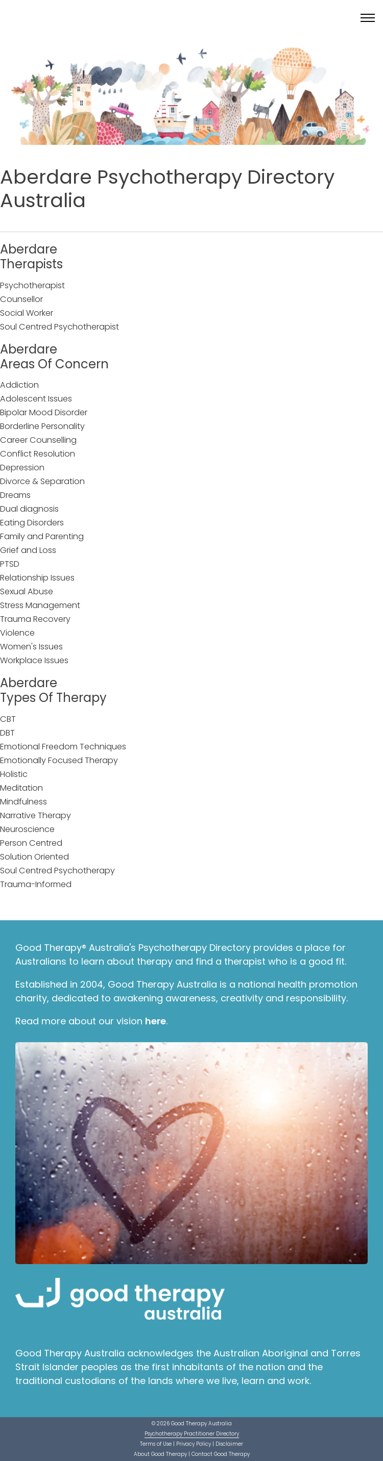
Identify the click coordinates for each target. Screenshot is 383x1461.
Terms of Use (156, 1444)
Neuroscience (27, 829)
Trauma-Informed (35, 884)
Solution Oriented (34, 857)
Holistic (14, 774)
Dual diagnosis (29, 509)
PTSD (9, 564)
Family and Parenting (42, 536)
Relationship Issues (37, 578)
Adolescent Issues (36, 399)
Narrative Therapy (35, 815)
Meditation (21, 788)
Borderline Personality (42, 426)
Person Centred (31, 843)
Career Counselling (38, 440)
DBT (7, 733)
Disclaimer (229, 1444)
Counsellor (21, 299)
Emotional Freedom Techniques (63, 746)
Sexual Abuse (26, 591)
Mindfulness (23, 802)
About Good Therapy (160, 1454)
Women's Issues (31, 646)
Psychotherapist (32, 285)
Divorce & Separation (42, 481)
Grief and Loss (28, 550)
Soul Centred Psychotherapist (59, 327)
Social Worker (26, 313)
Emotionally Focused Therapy (59, 760)
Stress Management (40, 605)
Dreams (15, 495)
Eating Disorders (32, 522)
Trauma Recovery (35, 619)
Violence (17, 633)
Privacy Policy (193, 1444)
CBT (8, 719)
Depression (22, 467)
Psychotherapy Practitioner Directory (192, 1434)
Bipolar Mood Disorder (43, 412)
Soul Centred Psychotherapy (57, 870)
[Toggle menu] (367, 18)
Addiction (19, 385)
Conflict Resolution (37, 454)
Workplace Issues (34, 660)
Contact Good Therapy (221, 1454)
